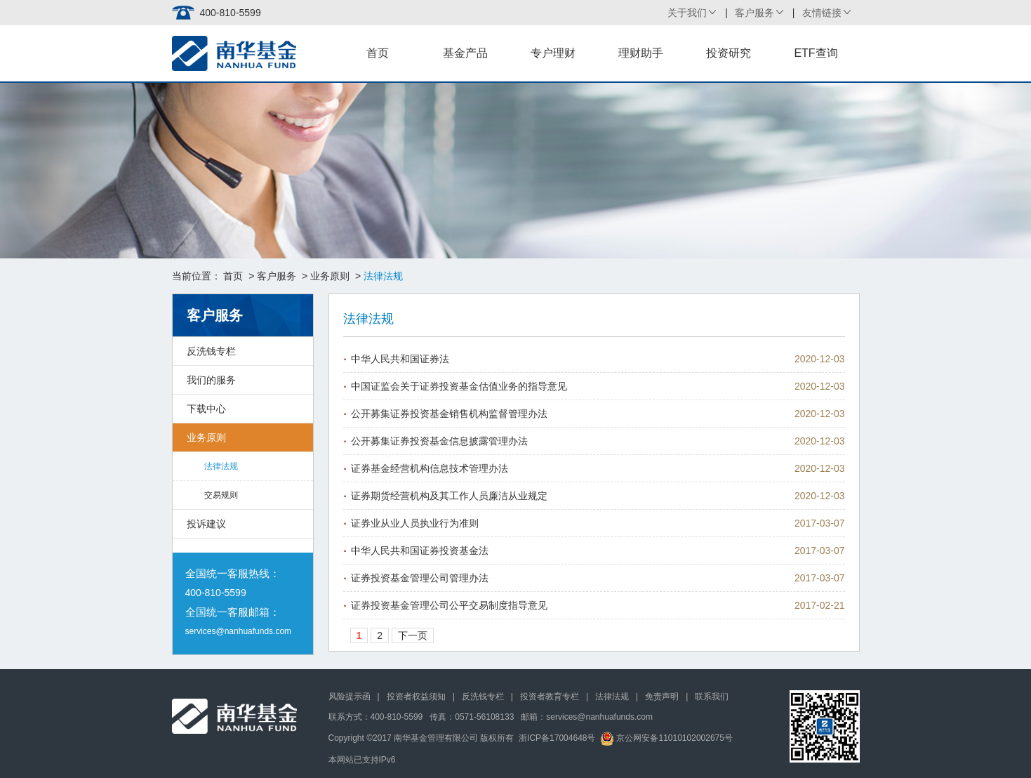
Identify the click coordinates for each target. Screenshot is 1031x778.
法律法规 (221, 466)
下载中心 (206, 408)
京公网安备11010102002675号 (666, 738)
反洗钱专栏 (211, 351)
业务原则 (330, 276)
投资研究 (728, 53)
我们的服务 (211, 379)
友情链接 (822, 12)
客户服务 (754, 12)
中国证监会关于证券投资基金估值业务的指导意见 (459, 386)
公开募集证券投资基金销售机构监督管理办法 (449, 413)
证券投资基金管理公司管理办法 (419, 578)
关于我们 (687, 12)
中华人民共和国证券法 (400, 358)
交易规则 (221, 495)
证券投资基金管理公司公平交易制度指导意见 (449, 605)
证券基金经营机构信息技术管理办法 (429, 468)
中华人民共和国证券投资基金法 (419, 550)
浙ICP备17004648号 (557, 738)
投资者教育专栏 (549, 696)
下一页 (412, 635)
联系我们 (712, 696)
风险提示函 (349, 696)
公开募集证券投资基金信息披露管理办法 (439, 441)
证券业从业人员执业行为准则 (415, 523)
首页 (377, 53)
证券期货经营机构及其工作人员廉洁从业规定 (449, 495)
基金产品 (465, 53)
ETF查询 (815, 53)
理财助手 (640, 53)
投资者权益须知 (416, 696)
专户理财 (553, 53)
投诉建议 (206, 523)
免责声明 (662, 696)
